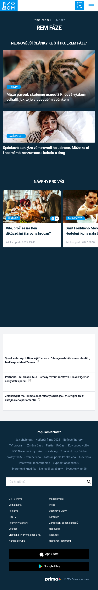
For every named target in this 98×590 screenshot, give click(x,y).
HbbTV (12, 516)
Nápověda (54, 528)
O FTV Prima (15, 498)
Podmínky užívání (18, 522)
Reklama (13, 510)
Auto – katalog (47, 451)
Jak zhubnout (24, 439)
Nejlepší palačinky (51, 468)
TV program (16, 445)
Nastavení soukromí (60, 540)
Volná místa (15, 504)
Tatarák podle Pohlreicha (60, 457)
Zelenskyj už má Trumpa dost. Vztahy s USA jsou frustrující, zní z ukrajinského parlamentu (44, 398)
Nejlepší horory (73, 439)
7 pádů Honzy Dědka (73, 451)
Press (52, 504)
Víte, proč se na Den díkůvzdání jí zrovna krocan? (28, 230)
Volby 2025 (14, 457)
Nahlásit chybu (17, 540)
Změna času (35, 445)
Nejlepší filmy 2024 (47, 439)
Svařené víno (32, 457)
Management (56, 498)
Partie (49, 445)
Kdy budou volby (78, 445)
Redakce (54, 534)
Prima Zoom (41, 19)
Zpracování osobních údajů (63, 522)
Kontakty (54, 516)
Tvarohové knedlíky (24, 468)
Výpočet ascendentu (66, 463)
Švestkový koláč (76, 468)
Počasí (60, 445)
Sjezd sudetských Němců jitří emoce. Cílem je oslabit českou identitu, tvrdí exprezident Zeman (47, 360)
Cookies (13, 528)
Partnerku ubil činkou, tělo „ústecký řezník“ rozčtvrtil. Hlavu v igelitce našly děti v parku (47, 379)
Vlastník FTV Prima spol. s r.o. (25, 534)
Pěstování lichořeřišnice (34, 463)
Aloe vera (85, 457)
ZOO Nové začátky (23, 451)
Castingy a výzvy (58, 510)
